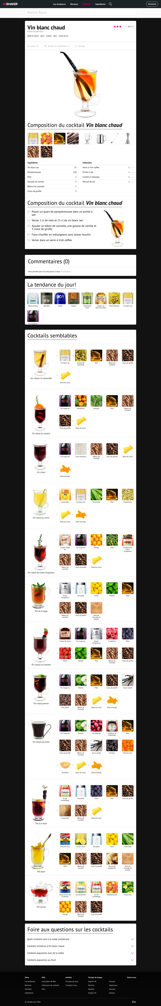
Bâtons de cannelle (35, 186)
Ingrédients (100, 4)
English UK (92, 981)
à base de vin (63, 35)
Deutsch (91, 985)
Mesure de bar (89, 181)
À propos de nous (71, 981)
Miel (29, 177)
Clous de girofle (34, 191)
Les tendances (59, 4)
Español (91, 989)
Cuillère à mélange (91, 177)
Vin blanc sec (33, 167)
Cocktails (87, 4)
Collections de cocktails (50, 985)
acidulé (48, 35)
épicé (42, 35)
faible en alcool (32, 35)
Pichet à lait (88, 172)
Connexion (152, 4)
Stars (43, 989)
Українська (113, 985)
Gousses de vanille (35, 181)
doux (55, 35)
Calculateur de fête (49, 981)
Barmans (74, 4)
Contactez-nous (71, 985)
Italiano (112, 993)
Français (112, 981)
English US (92, 993)
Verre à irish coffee (91, 167)
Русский (112, 989)
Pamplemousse (34, 172)
